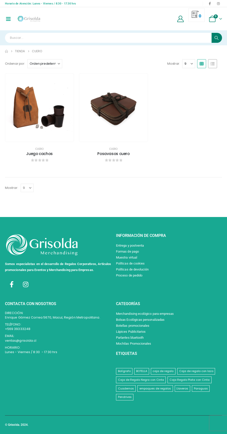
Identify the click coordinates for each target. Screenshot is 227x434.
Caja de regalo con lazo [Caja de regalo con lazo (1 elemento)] (196, 371)
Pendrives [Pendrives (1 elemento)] (125, 397)
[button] (201, 63)
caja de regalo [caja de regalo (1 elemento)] (163, 371)
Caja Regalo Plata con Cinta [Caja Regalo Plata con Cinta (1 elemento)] (190, 380)
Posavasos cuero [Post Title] (113, 153)
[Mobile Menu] (8, 19)
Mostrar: (173, 63)
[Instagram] (218, 3)
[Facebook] (209, 3)
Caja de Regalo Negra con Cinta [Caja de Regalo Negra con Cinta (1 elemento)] (141, 380)
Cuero (39, 149)
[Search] (217, 38)
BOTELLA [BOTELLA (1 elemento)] (141, 371)
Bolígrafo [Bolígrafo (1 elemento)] (124, 371)
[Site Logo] (29, 19)
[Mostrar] (188, 63)
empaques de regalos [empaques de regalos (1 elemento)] (155, 388)
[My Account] (180, 19)
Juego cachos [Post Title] (39, 153)
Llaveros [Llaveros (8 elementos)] (182, 388)
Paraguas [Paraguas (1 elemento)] (201, 388)
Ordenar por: (15, 63)
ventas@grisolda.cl (20, 340)
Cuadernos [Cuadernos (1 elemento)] (126, 388)
